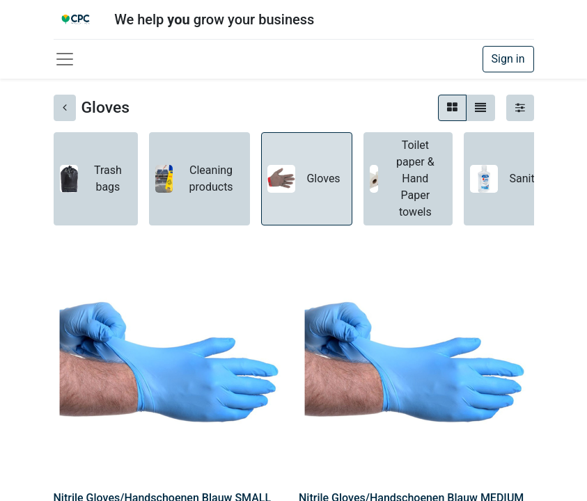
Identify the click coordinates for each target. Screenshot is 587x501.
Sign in (508, 58)
